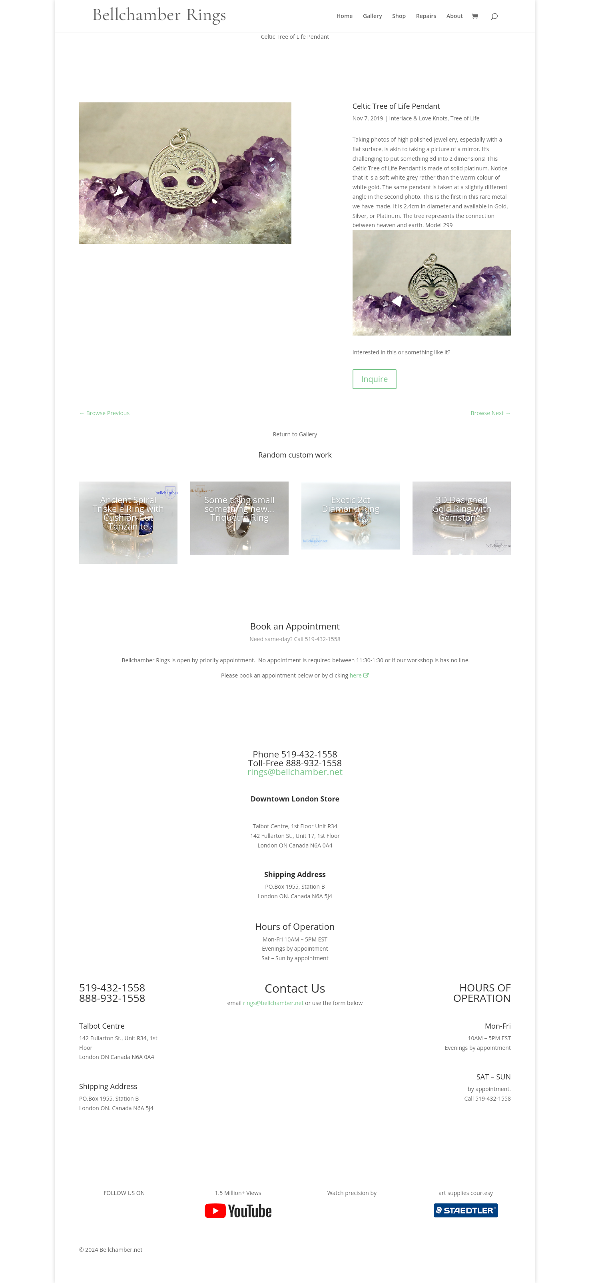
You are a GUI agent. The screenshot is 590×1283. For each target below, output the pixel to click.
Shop (399, 16)
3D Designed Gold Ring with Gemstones (461, 508)
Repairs (426, 16)
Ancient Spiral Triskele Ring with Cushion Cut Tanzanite (128, 513)
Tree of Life (465, 118)
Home (345, 16)
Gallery (372, 16)
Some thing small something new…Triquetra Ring (239, 508)
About (454, 16)
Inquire (374, 379)
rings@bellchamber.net (295, 771)
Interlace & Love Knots (418, 118)
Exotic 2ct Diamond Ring (351, 504)
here (359, 675)
